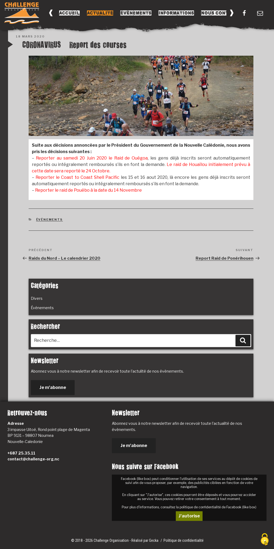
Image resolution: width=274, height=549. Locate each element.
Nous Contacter (222, 13)
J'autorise (189, 515)
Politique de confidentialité (183, 540)
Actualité (100, 13)
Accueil (69, 13)
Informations (176, 13)
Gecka (154, 540)
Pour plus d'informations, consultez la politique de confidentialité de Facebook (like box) (189, 507)
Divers (37, 298)
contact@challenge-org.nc (33, 459)
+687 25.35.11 (21, 453)
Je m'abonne (52, 387)
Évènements (135, 13)
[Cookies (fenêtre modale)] (264, 540)
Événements (49, 219)
